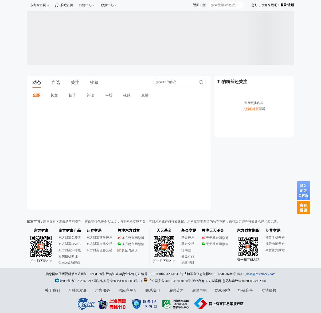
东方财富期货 (248, 231)
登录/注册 (287, 5)
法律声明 (199, 290)
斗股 (108, 95)
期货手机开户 (275, 237)
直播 (145, 95)
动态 (36, 82)
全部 (36, 95)
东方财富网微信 (131, 244)
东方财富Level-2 (69, 244)
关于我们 (52, 290)
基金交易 (187, 244)
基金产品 (187, 256)
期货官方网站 (275, 250)
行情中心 (85, 5)
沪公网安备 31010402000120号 (167, 281)
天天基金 (163, 231)
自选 (56, 82)
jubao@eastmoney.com (260, 274)
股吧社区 (252, 109)
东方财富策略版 (69, 250)
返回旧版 (199, 5)
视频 (127, 95)
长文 (54, 95)
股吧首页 (66, 5)
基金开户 (187, 237)
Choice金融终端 (69, 262)
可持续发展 (77, 290)
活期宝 (186, 250)
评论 (90, 95)
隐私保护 (222, 290)
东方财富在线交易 (99, 244)
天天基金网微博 (215, 238)
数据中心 (107, 5)
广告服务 (102, 290)
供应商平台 (127, 290)
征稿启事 (245, 290)
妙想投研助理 (68, 256)
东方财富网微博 (131, 238)
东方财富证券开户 (99, 237)
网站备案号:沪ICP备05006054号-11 (118, 281)
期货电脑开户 (275, 244)
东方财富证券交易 (99, 250)
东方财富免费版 (69, 237)
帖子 (72, 95)
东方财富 (41, 231)
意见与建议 (128, 250)
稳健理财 (187, 262)
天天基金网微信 (215, 244)
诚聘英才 (176, 290)
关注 (75, 82)
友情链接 (268, 290)
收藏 (94, 82)
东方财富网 (38, 5)
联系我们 (152, 290)
